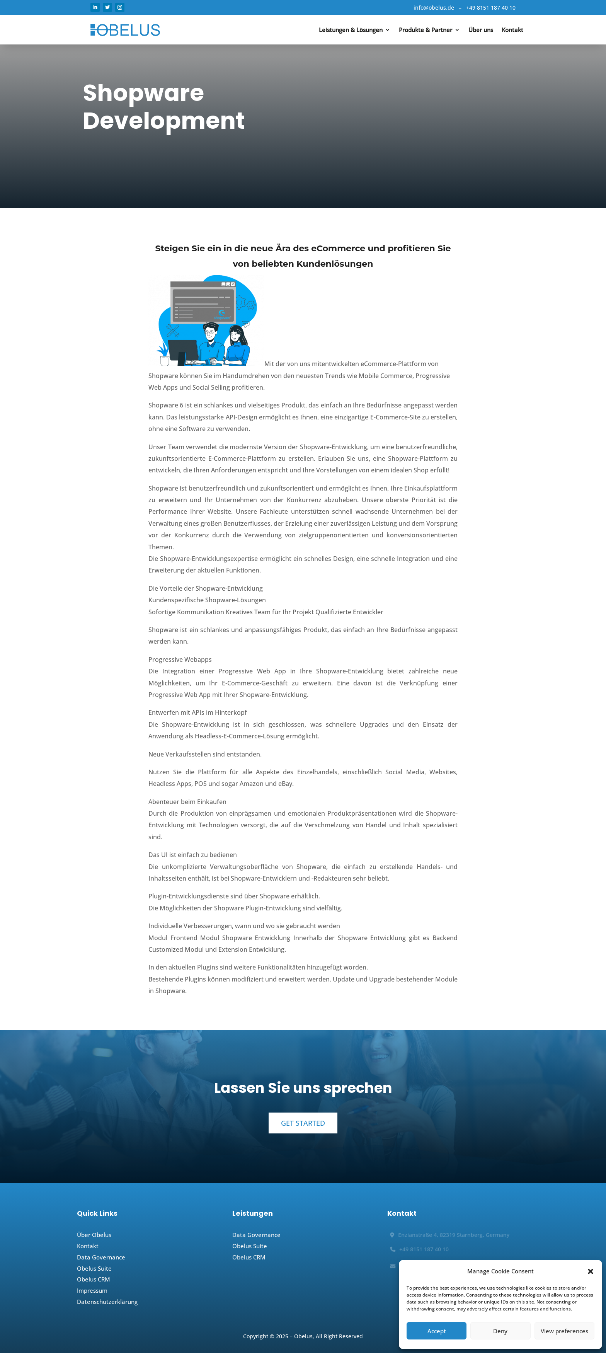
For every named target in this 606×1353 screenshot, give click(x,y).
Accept (436, 1331)
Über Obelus (94, 1235)
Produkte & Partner (425, 30)
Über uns (480, 30)
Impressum (92, 1290)
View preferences (564, 1331)
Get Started (303, 1123)
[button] (590, 1271)
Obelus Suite (94, 1268)
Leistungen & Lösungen (351, 30)
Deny (500, 1331)
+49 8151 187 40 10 (491, 7)
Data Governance (101, 1257)
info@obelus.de (434, 7)
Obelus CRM (93, 1279)
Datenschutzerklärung (107, 1301)
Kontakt (512, 30)
